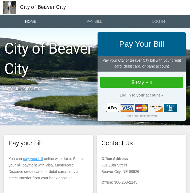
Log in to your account (140, 95)
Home (30, 21)
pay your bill (33, 159)
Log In (158, 21)
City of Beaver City (34, 7)
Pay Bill (94, 21)
